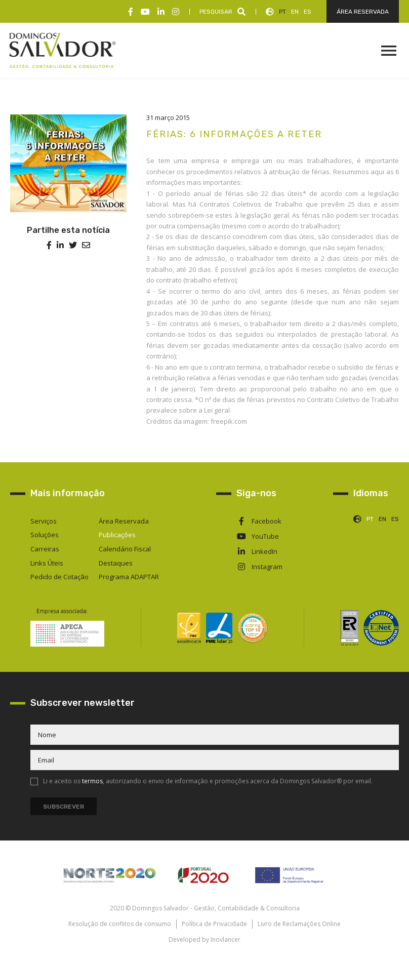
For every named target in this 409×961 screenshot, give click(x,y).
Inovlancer (225, 939)
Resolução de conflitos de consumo (119, 923)
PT (282, 12)
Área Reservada (124, 521)
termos (92, 781)
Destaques (116, 563)
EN (295, 12)
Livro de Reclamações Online (299, 923)
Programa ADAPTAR (129, 576)
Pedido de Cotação (59, 576)
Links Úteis (46, 563)
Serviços (43, 521)
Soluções (44, 534)
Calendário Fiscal (125, 548)
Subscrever (63, 806)
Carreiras (44, 548)
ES (307, 12)
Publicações (117, 534)
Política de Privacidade (214, 923)
